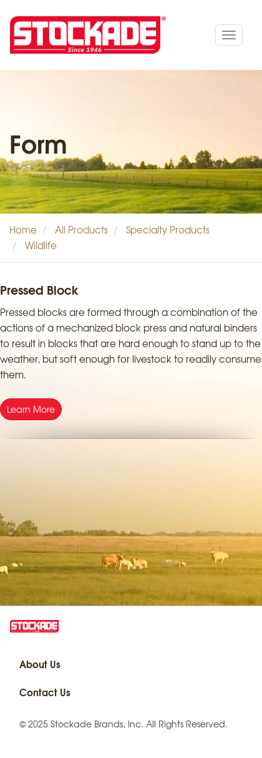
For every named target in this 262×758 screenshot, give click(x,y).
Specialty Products (168, 230)
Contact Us (44, 691)
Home (23, 230)
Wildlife (41, 245)
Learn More (31, 409)
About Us (40, 663)
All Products (81, 230)
